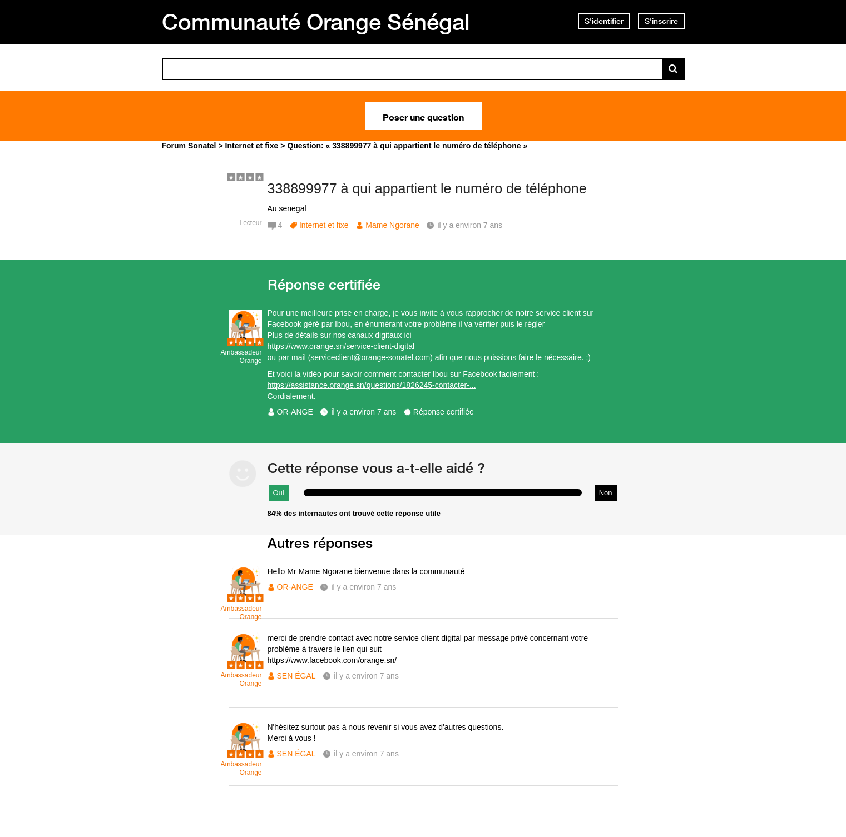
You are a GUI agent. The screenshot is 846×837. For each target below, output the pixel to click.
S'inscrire (661, 21)
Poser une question (423, 116)
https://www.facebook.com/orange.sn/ (332, 660)
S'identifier (604, 21)
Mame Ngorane (392, 225)
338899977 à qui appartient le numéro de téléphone (427, 188)
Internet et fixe (324, 225)
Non (605, 493)
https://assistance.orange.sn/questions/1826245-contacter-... (372, 385)
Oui (278, 493)
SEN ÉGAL (296, 675)
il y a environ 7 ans (363, 411)
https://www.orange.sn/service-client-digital (341, 346)
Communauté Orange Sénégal (316, 22)
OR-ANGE (295, 411)
